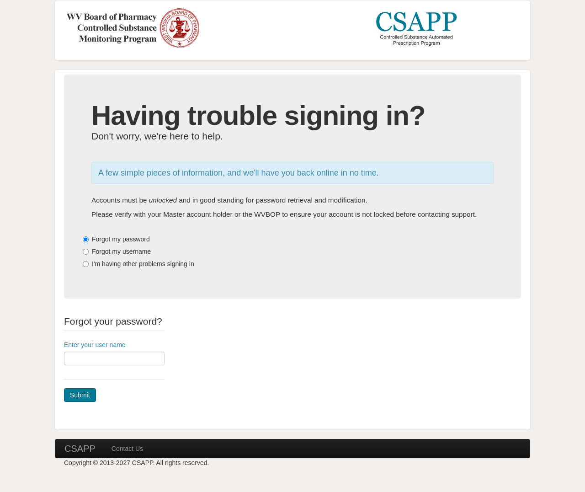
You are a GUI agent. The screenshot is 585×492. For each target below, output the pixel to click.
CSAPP (80, 449)
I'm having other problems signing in (143, 263)
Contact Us (127, 448)
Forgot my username (121, 251)
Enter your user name (95, 344)
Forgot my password (121, 239)
